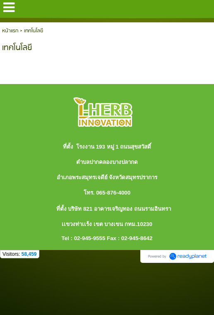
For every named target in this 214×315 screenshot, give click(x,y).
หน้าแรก (10, 30)
